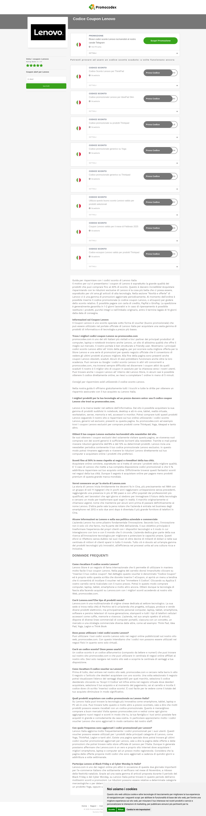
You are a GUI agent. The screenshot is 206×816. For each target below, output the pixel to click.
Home (84, 806)
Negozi (93, 806)
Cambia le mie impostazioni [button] (138, 809)
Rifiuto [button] (121, 809)
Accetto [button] (111, 809)
